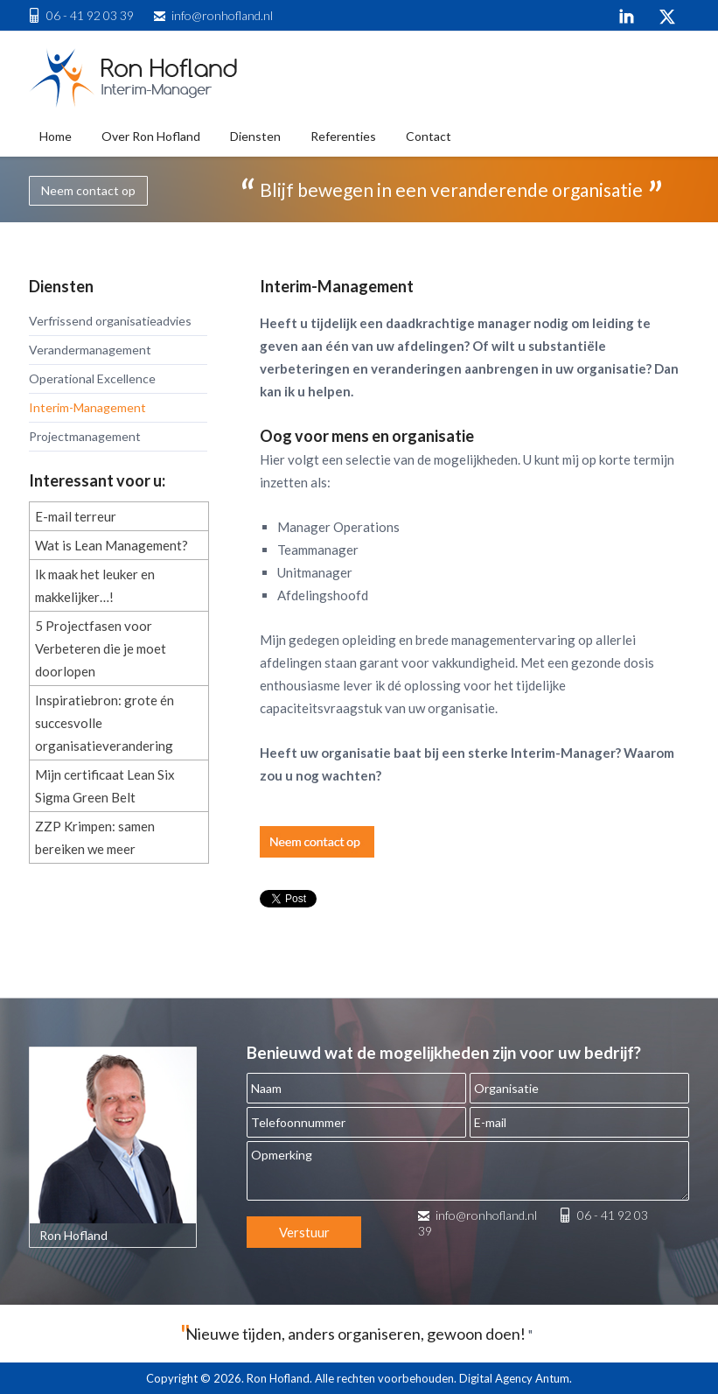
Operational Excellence (92, 378)
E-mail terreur (75, 516)
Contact (428, 136)
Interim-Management (87, 407)
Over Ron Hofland (150, 136)
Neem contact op (88, 190)
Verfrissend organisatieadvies (110, 320)
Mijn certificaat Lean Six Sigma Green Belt (105, 786)
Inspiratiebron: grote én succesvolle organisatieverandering (104, 722)
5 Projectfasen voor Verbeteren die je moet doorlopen (100, 648)
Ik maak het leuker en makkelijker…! (95, 585)
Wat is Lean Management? (111, 545)
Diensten (255, 136)
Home (55, 136)
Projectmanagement (85, 436)
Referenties (343, 136)
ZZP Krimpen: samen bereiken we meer (95, 837)
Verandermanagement (90, 349)
